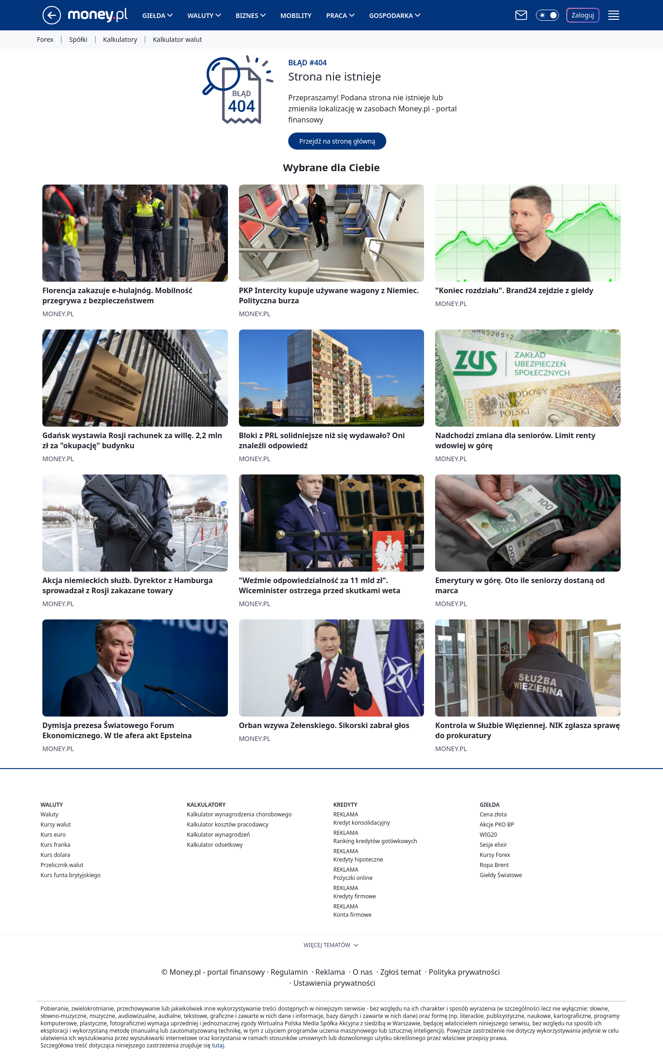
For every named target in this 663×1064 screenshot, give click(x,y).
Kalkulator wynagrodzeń (218, 834)
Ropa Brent (494, 865)
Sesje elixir (493, 845)
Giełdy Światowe (501, 875)
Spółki (78, 39)
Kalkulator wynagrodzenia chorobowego (239, 814)
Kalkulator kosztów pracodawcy (227, 824)
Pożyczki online (352, 878)
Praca (336, 15)
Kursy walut (56, 824)
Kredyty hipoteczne (358, 859)
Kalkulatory (120, 39)
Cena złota (493, 814)
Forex (45, 39)
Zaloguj (583, 15)
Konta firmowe (352, 915)
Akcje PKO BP (497, 824)
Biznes (247, 15)
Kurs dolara (55, 855)
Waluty (200, 15)
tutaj (218, 1045)
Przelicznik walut (62, 865)
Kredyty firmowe (354, 896)
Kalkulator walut (177, 39)
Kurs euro (53, 834)
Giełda (153, 15)
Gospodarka (391, 15)
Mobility (296, 15)
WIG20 (488, 834)
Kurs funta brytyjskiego (70, 875)
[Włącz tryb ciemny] (547, 15)
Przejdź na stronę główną (337, 141)
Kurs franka (55, 845)
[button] (613, 15)
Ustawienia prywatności (332, 983)
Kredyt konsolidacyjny (361, 823)
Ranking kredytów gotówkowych (375, 841)
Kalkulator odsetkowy (215, 845)
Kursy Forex (495, 855)
